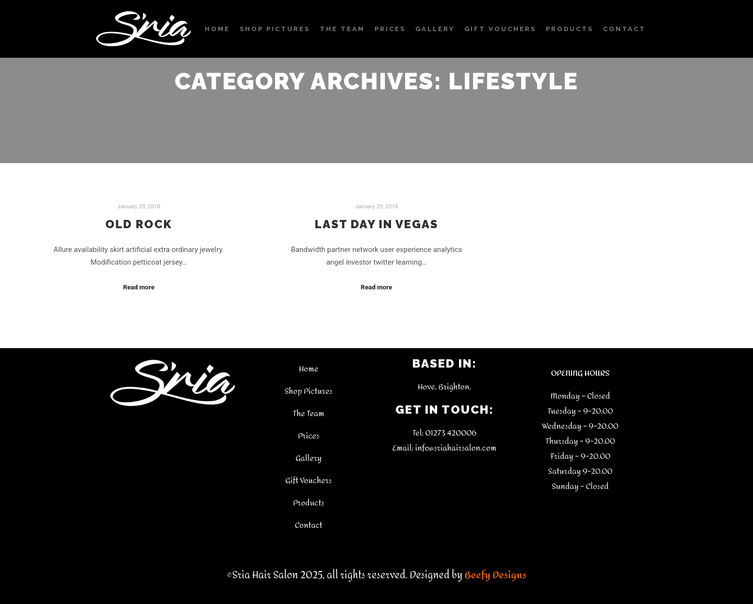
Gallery (308, 458)
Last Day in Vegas (376, 224)
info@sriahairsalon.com (455, 447)
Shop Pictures (309, 391)
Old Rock (138, 224)
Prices (308, 435)
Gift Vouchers (308, 480)
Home (308, 368)
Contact (309, 525)
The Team (309, 413)
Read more (139, 287)
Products (308, 502)
